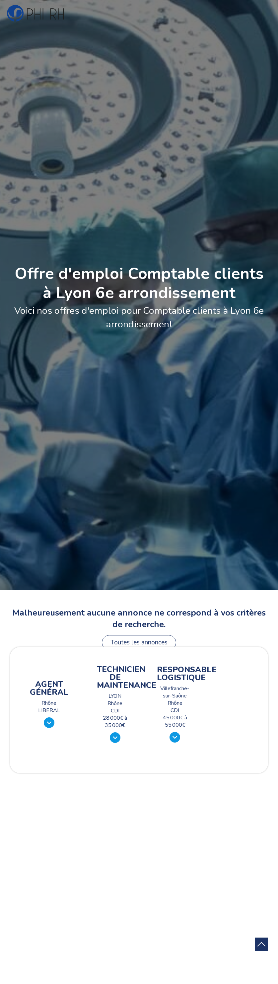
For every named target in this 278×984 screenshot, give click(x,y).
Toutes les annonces (139, 642)
